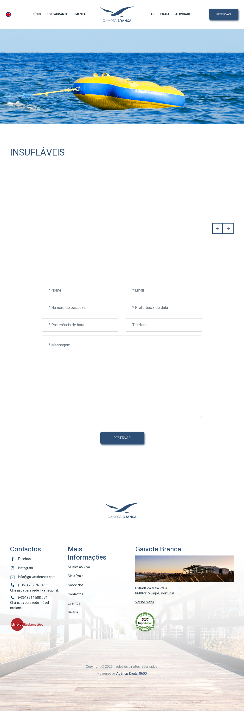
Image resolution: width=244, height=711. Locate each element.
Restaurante (57, 14)
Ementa (80, 14)
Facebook (25, 558)
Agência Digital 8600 (131, 673)
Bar (151, 14)
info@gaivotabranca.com (36, 577)
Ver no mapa (144, 602)
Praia (164, 14)
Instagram (25, 568)
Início (36, 14)
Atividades (184, 14)
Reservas (223, 14)
